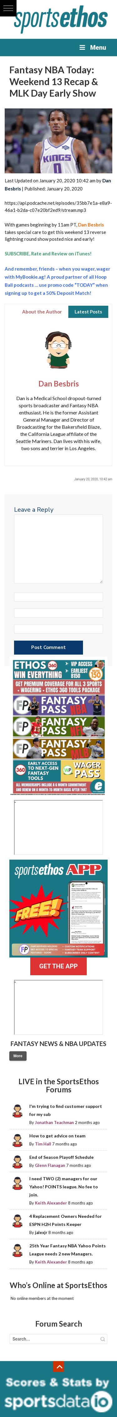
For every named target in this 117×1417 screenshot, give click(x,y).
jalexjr (41, 1232)
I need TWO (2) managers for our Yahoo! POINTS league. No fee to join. (63, 1186)
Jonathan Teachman (54, 1122)
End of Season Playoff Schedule (61, 1157)
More (17, 1056)
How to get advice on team (57, 1135)
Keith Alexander (51, 1202)
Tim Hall (43, 1143)
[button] (8, 8)
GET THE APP (58, 966)
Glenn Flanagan (50, 1165)
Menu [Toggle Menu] (92, 47)
